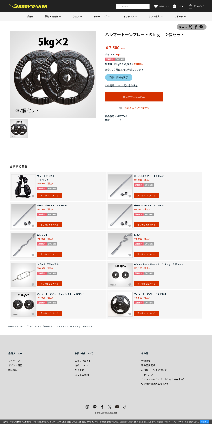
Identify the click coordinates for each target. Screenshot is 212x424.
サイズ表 (79, 370)
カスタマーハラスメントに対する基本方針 (163, 379)
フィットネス (127, 16)
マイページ (14, 360)
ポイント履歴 (15, 365)
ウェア (76, 16)
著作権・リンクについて (154, 370)
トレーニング (100, 16)
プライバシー (148, 374)
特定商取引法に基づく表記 (155, 384)
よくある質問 (82, 374)
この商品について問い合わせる (121, 85)
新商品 (30, 16)
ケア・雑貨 (154, 16)
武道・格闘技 (51, 16)
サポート (178, 16)
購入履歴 (13, 370)
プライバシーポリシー (176, 422)
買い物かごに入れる (134, 96)
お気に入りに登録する (136, 108)
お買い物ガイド (83, 360)
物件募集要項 (148, 365)
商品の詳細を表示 (118, 77)
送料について (82, 365)
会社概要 (146, 360)
